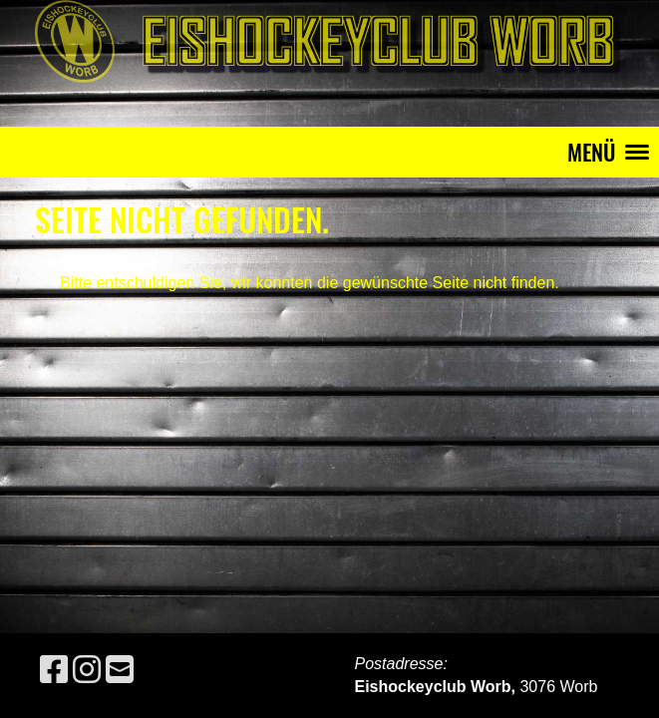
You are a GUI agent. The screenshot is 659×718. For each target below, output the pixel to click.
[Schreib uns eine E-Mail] (120, 670)
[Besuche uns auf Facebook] (54, 670)
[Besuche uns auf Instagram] (87, 670)
